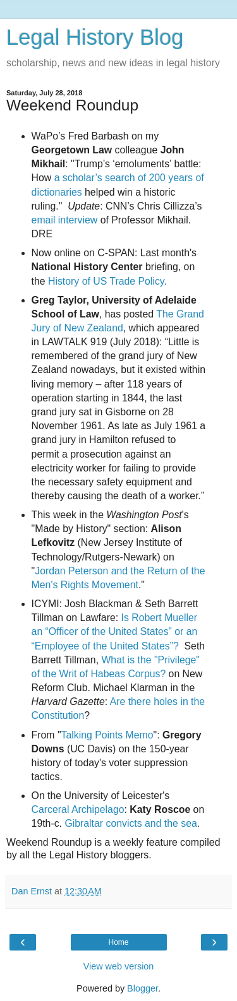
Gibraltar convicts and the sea (130, 823)
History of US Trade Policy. (107, 281)
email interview (65, 220)
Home (118, 942)
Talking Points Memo (107, 735)
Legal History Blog (94, 37)
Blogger (142, 988)
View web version (118, 966)
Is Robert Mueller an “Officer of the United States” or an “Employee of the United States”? (115, 631)
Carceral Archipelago (78, 809)
